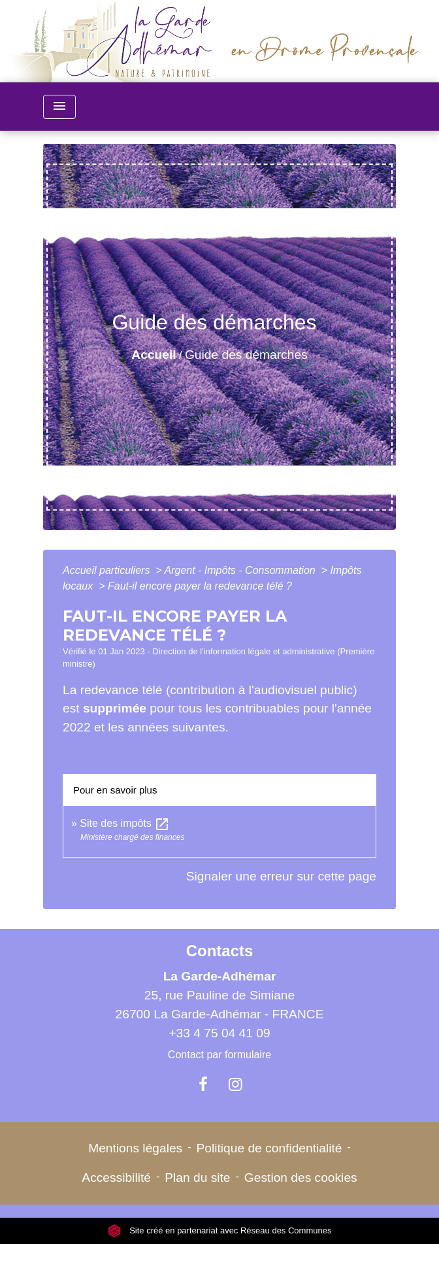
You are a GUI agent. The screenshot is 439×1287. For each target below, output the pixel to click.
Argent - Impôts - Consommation (241, 570)
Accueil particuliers (108, 570)
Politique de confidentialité (269, 1148)
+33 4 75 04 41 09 (219, 1033)
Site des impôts (125, 823)
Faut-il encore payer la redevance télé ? (200, 586)
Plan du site (197, 1177)
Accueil (153, 354)
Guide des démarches (246, 354)
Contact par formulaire (219, 1054)
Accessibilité (116, 1177)
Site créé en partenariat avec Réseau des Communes (220, 1230)
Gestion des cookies (300, 1177)
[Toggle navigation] (59, 107)
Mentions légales (135, 1148)
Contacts (219, 951)
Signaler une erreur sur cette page (281, 876)
